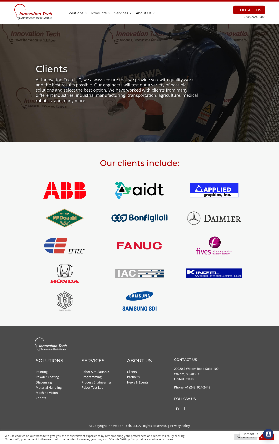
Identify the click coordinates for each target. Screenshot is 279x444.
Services (121, 13)
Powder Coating (47, 377)
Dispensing (44, 382)
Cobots (41, 398)
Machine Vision (47, 393)
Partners (133, 377)
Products (99, 13)
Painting (42, 372)
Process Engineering (96, 382)
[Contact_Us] (268, 434)
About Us (143, 13)
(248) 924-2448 (254, 17)
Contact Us (249, 9)
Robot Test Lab (92, 387)
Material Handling (49, 387)
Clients (132, 372)
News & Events (138, 382)
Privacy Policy (180, 426)
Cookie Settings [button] (245, 437)
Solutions (76, 13)
